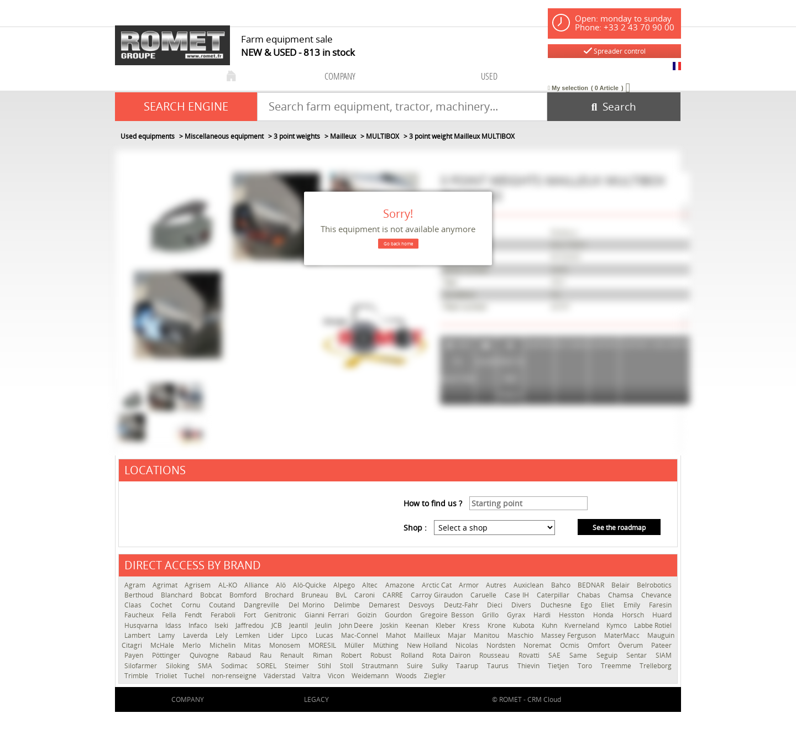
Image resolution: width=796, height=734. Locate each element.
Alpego (345, 585)
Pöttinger (168, 655)
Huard (662, 615)
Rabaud (241, 655)
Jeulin (324, 625)
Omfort (600, 645)
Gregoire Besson (448, 615)
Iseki (222, 625)
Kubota (524, 625)
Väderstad (280, 675)
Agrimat (166, 585)
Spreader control (615, 51)
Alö (281, 585)
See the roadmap (619, 527)
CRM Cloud (544, 699)
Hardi (543, 615)
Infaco (198, 625)
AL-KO (228, 585)
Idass (174, 625)
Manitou (487, 635)
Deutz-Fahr (462, 605)
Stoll (348, 665)
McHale (163, 645)
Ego (587, 605)
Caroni (365, 595)
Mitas (254, 645)
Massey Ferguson (570, 635)
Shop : (415, 527)
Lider (277, 635)
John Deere (357, 625)
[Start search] (613, 106)
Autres (497, 585)
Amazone (400, 585)
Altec (370, 585)
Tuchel (195, 675)
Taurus (499, 665)
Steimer (298, 665)
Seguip (608, 655)
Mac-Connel (360, 635)
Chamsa (622, 595)
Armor (469, 585)
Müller (355, 645)
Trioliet (167, 675)
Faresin (660, 605)
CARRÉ (394, 595)
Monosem (286, 645)
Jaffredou (250, 625)
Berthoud (139, 595)
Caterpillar (554, 595)
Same (579, 655)
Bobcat (212, 595)
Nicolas (468, 645)
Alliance (257, 585)
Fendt (195, 615)
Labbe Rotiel (653, 625)
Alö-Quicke (310, 585)
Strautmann (381, 665)
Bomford (244, 595)
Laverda (196, 635)
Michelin (224, 645)
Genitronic (281, 615)
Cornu (192, 605)
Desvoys (423, 605)
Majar (458, 635)
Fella (170, 615)
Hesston (573, 615)
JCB (277, 625)
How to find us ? (433, 503)
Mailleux (428, 635)
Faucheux (140, 615)
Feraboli (224, 615)
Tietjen (560, 665)
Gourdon (400, 615)
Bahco (561, 585)
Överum (632, 645)
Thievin (530, 665)
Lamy (167, 635)
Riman (324, 655)
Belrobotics (654, 585)
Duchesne (558, 605)
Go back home (398, 243)
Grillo (491, 615)
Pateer (661, 645)
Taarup (468, 665)
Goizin (368, 615)
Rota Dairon (453, 655)
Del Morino (308, 605)
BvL (342, 595)
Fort (251, 615)
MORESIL (323, 645)
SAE (556, 655)
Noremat (538, 645)
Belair (621, 585)
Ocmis (571, 645)
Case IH (518, 595)
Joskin (390, 625)
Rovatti (531, 655)
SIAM (664, 655)
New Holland (428, 645)
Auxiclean (529, 585)
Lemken (248, 635)
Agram (135, 585)
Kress (472, 625)
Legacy (316, 699)
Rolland (414, 655)
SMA (207, 665)
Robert (353, 655)
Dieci (496, 605)
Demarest (386, 605)
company (339, 76)
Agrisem (198, 585)
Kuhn (550, 625)
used (489, 76)
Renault (293, 655)
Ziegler (435, 675)
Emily (633, 605)
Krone (497, 625)
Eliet (609, 605)
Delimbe (348, 605)
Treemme (618, 665)
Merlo (192, 645)
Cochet (162, 605)
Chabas (590, 595)
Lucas (326, 635)
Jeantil (299, 625)
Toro (586, 665)
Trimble (137, 675)
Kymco (617, 625)
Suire (416, 665)
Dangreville (263, 605)
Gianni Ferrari (328, 615)
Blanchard (178, 595)
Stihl (326, 665)
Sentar (638, 655)
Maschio (521, 635)
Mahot (397, 635)
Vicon (337, 675)
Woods (407, 675)
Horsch (634, 615)
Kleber (446, 625)
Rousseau (495, 655)
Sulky (441, 665)
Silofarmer (142, 665)
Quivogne (206, 655)
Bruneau (315, 595)
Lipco (300, 635)
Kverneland (582, 625)
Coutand (223, 605)
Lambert (138, 635)
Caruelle (484, 595)
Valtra (312, 675)
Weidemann (371, 675)
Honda (604, 615)
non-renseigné (235, 675)
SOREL (268, 665)
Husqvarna (142, 625)
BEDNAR (592, 585)
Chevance (656, 595)
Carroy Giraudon (438, 595)
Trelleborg (656, 665)
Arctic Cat (437, 585)
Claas (134, 605)
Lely (223, 635)
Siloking (179, 665)
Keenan (417, 625)
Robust (382, 655)
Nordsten (502, 645)
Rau (267, 655)
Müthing (387, 645)
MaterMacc (623, 635)
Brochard (280, 595)
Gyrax (517, 615)
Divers (523, 605)
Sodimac (236, 665)
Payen (135, 655)
